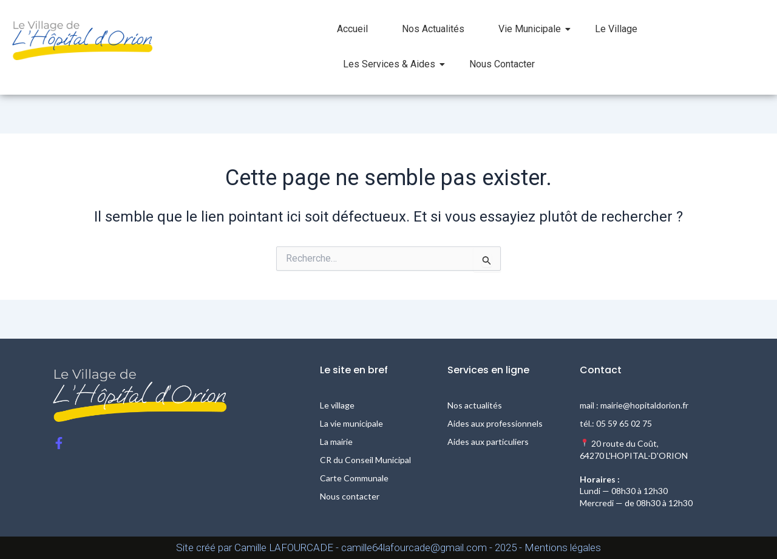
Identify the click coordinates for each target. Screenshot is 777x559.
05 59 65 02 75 (624, 423)
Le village (337, 405)
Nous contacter (349, 496)
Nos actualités (474, 405)
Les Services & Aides (394, 64)
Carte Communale (354, 478)
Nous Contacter (502, 64)
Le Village (616, 29)
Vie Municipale (534, 29)
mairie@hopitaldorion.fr (644, 405)
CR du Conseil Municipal (365, 460)
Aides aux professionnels (495, 423)
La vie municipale (351, 423)
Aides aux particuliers (488, 441)
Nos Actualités (433, 29)
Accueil (352, 29)
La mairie (336, 441)
